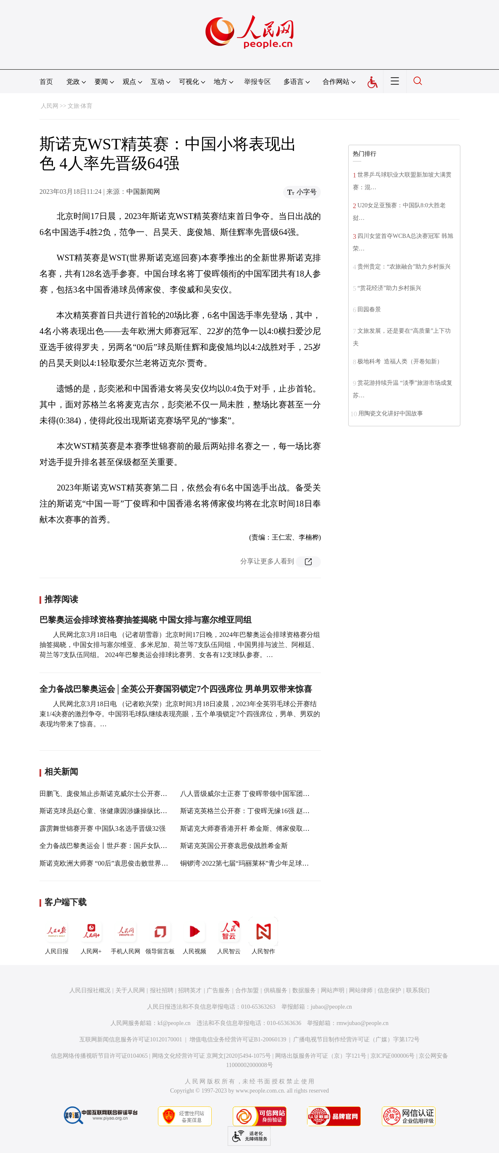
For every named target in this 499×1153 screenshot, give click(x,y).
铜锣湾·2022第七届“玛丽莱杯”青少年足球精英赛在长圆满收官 (271, 863)
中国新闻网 (143, 191)
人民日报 (56, 936)
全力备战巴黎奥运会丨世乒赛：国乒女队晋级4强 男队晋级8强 (131, 845)
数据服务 (304, 990)
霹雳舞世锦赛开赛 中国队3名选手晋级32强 (102, 828)
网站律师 (361, 990)
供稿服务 (275, 990)
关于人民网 (130, 990)
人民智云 (229, 936)
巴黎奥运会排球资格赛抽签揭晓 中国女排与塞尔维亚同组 (145, 619)
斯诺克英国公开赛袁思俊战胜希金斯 (234, 845)
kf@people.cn (174, 1023)
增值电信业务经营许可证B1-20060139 (237, 1039)
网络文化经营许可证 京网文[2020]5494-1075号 (211, 1056)
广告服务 (218, 990)
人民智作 (263, 936)
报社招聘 (161, 990)
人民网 (49, 106)
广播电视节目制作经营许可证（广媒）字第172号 (356, 1039)
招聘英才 (190, 990)
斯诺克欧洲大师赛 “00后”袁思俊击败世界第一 (107, 863)
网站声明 (332, 990)
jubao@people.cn (331, 1007)
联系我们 (418, 990)
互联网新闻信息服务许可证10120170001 (130, 1039)
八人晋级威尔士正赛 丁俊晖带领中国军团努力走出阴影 (261, 793)
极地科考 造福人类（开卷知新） (400, 361)
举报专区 (257, 81)
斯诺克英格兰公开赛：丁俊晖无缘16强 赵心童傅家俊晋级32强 (271, 810)
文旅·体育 (80, 106)
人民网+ (91, 936)
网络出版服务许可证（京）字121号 (320, 1056)
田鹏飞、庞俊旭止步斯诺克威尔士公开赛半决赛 (110, 793)
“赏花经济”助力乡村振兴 (389, 288)
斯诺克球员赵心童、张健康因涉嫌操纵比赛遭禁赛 (113, 810)
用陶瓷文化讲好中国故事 (390, 413)
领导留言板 (160, 936)
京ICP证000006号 (392, 1056)
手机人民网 (125, 936)
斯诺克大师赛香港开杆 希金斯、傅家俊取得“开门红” (258, 828)
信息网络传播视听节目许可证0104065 (99, 1056)
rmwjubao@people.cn (362, 1023)
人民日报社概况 (89, 990)
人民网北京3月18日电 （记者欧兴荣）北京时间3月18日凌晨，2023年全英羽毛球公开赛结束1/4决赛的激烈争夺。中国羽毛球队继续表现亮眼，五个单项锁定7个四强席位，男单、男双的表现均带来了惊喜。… (179, 714)
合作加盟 (247, 990)
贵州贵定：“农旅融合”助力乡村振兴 (404, 266)
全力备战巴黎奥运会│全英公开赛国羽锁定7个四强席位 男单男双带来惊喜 (175, 689)
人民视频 (194, 936)
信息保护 (389, 990)
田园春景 (369, 309)
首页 (46, 81)
